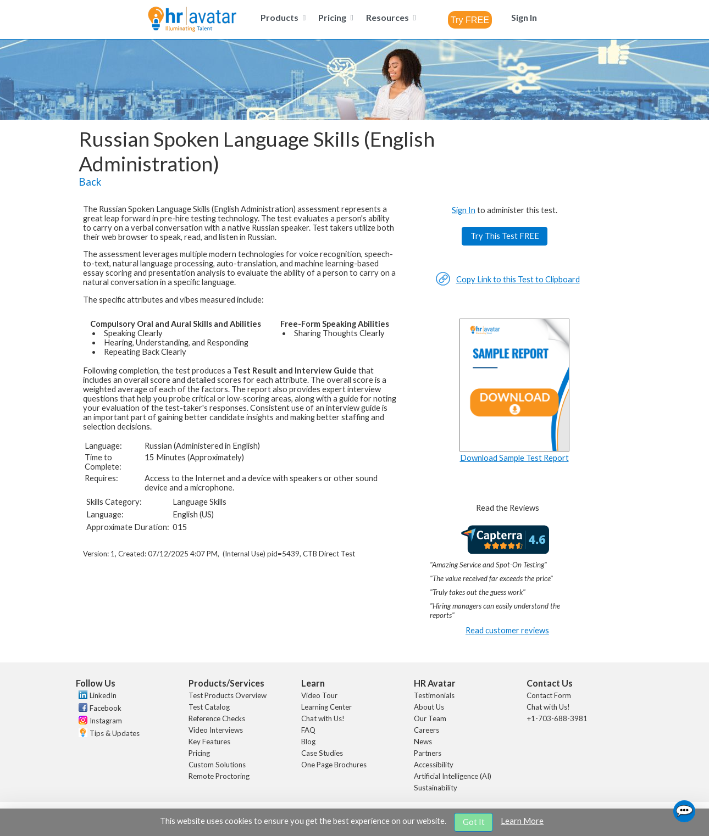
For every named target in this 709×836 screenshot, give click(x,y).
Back (90, 182)
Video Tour (319, 695)
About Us (429, 707)
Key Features (209, 741)
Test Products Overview (228, 695)
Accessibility (433, 764)
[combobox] (470, 20)
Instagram (106, 720)
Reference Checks (217, 718)
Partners (427, 753)
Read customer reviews (507, 630)
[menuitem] (281, 17)
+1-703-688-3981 (557, 718)
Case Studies (322, 753)
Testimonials (434, 695)
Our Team (430, 718)
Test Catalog (209, 707)
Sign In (463, 210)
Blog (308, 741)
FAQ (308, 730)
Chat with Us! (323, 718)
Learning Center (326, 707)
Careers (426, 730)
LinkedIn (103, 695)
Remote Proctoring (219, 776)
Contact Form (549, 695)
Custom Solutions (217, 764)
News (423, 741)
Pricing (199, 753)
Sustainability (435, 787)
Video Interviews (216, 730)
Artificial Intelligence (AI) (452, 776)
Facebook (105, 708)
